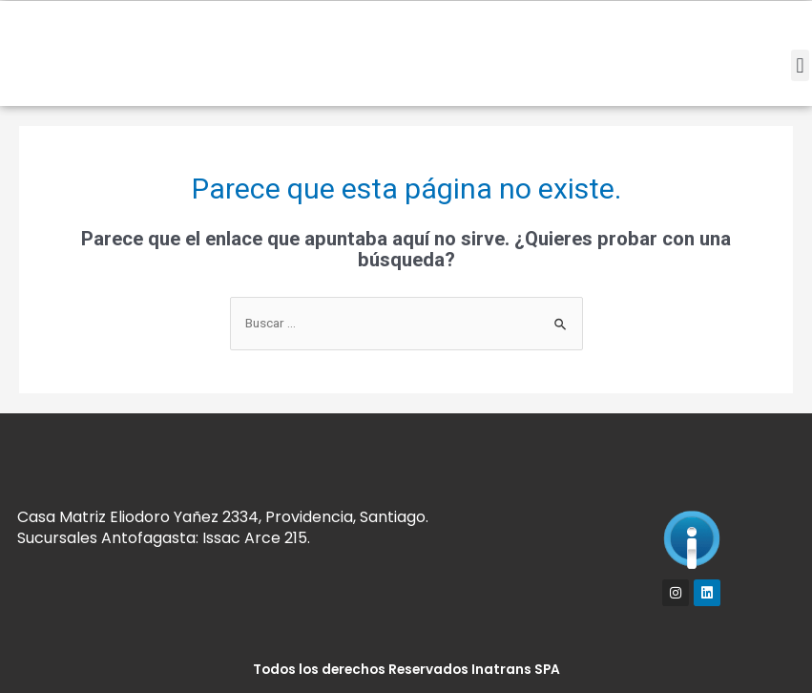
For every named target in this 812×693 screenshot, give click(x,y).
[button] (800, 65)
